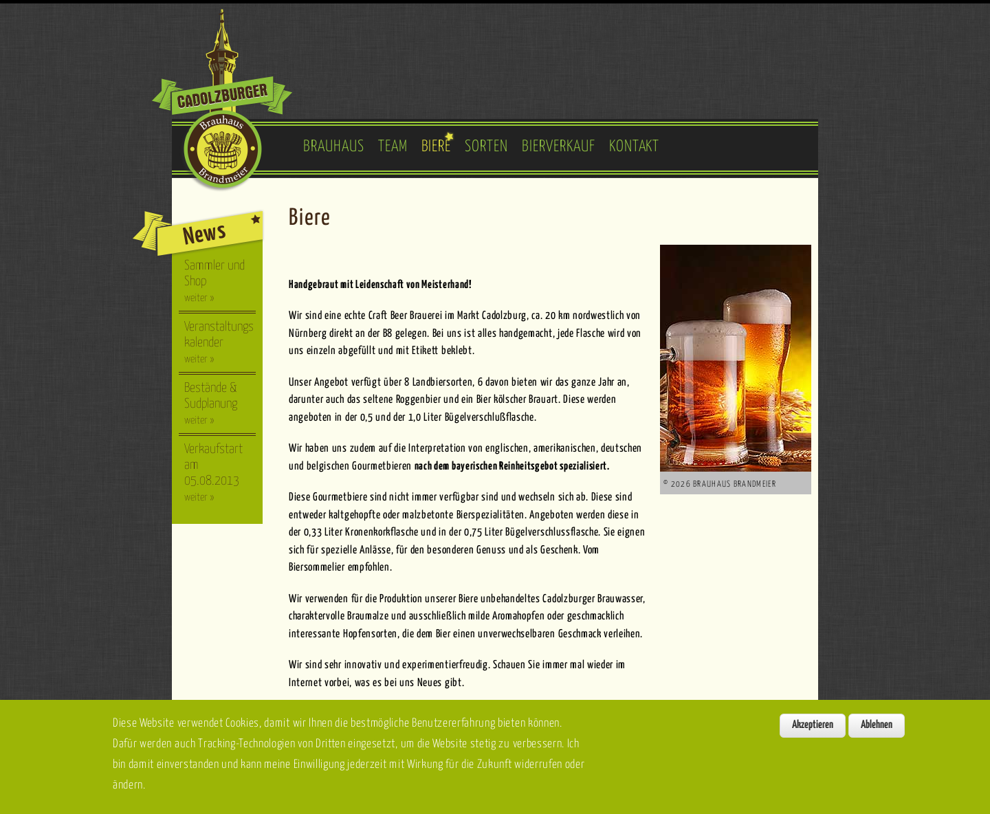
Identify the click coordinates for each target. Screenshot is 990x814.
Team (393, 147)
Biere (436, 147)
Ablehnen (876, 734)
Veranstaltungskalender (219, 342)
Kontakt (634, 147)
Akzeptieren (812, 734)
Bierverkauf (558, 147)
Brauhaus (333, 147)
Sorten (486, 147)
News (205, 234)
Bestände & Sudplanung (210, 404)
